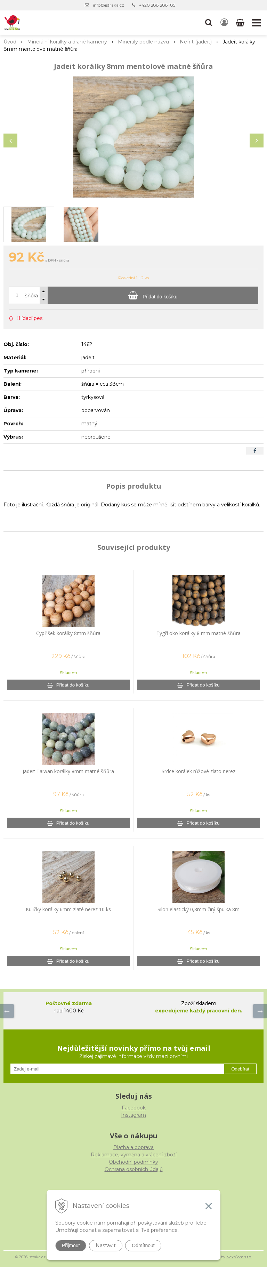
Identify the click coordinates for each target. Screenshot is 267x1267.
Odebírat (240, 1069)
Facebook (134, 1108)
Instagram (133, 1115)
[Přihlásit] (224, 23)
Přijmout (71, 1245)
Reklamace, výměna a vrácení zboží (134, 1155)
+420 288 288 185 (157, 5)
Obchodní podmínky (133, 1162)
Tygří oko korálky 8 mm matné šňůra (198, 633)
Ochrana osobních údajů (134, 1169)
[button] (208, 23)
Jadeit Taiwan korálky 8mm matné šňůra (68, 771)
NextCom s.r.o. (239, 1256)
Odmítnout (143, 1245)
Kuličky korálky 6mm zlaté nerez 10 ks (68, 909)
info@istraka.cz (108, 5)
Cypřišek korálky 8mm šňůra (68, 633)
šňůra (31, 295)
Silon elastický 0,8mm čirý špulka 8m (198, 909)
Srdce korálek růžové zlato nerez (198, 771)
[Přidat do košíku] (153, 295)
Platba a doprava (133, 1147)
